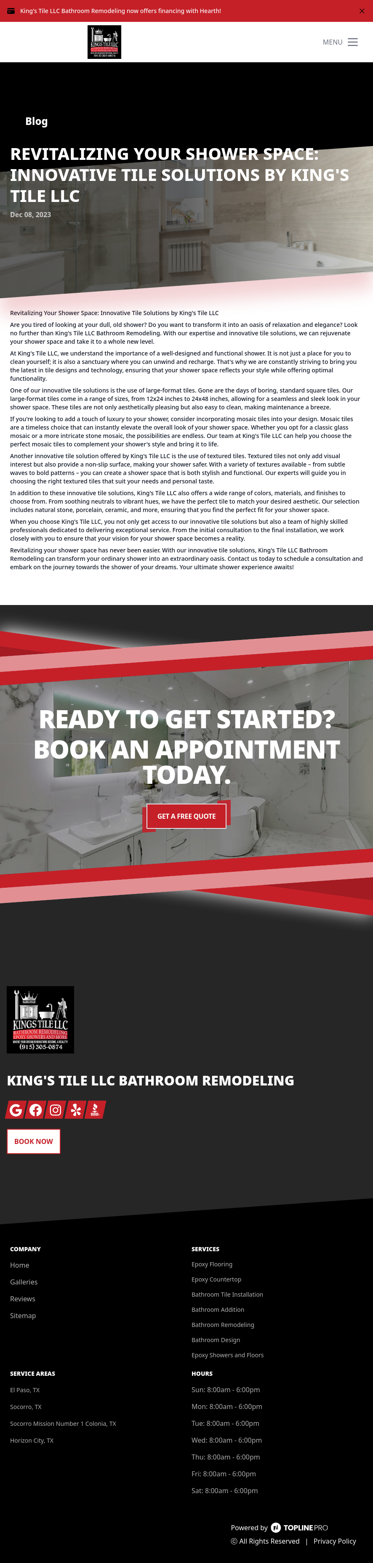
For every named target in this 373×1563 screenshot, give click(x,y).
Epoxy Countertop (216, 1279)
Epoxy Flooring (212, 1264)
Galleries (23, 1282)
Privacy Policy (335, 1541)
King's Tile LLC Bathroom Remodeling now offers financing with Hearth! (120, 11)
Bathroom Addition (218, 1310)
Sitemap (23, 1315)
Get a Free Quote (186, 816)
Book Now (33, 1141)
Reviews (22, 1298)
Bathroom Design (216, 1340)
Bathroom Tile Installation (227, 1294)
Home (19, 1265)
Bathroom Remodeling (223, 1325)
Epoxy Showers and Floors (228, 1355)
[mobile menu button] (353, 42)
